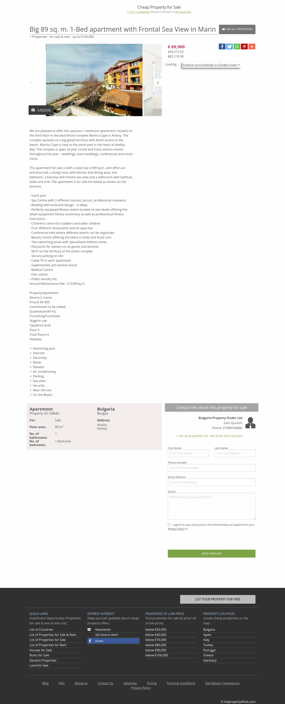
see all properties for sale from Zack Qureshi (210, 436)
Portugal (209, 650)
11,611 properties (138, 12)
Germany (210, 660)
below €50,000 (155, 629)
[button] (222, 46)
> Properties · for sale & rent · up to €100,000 (62, 37)
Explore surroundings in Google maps (210, 65)
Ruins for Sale (39, 655)
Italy (206, 640)
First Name (188, 451)
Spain (207, 635)
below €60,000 (155, 635)
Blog (45, 683)
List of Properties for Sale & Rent (53, 635)
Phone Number (211, 466)
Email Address (211, 480)
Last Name (235, 451)
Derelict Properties (43, 660)
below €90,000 (155, 650)
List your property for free (218, 599)
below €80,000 (155, 645)
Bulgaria (209, 629)
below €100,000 (156, 655)
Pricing (152, 683)
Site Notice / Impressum (222, 683)
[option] (94, 82)
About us (81, 683)
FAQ (62, 683)
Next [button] (158, 82)
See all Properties (237, 29)
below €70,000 (155, 640)
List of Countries (41, 629)
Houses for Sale (41, 650)
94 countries (183, 12)
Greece (208, 655)
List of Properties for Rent (48, 645)
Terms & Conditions (181, 683)
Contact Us (105, 683)
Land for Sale (39, 665)
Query (211, 505)
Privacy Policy (176, 529)
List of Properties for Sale (48, 640)
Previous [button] (30, 82)
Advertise (130, 683)
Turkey (208, 645)
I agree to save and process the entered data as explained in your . (211, 527)
